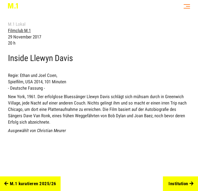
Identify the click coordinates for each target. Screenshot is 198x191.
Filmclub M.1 (19, 30)
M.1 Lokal (17, 24)
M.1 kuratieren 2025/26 (30, 184)
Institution (180, 184)
